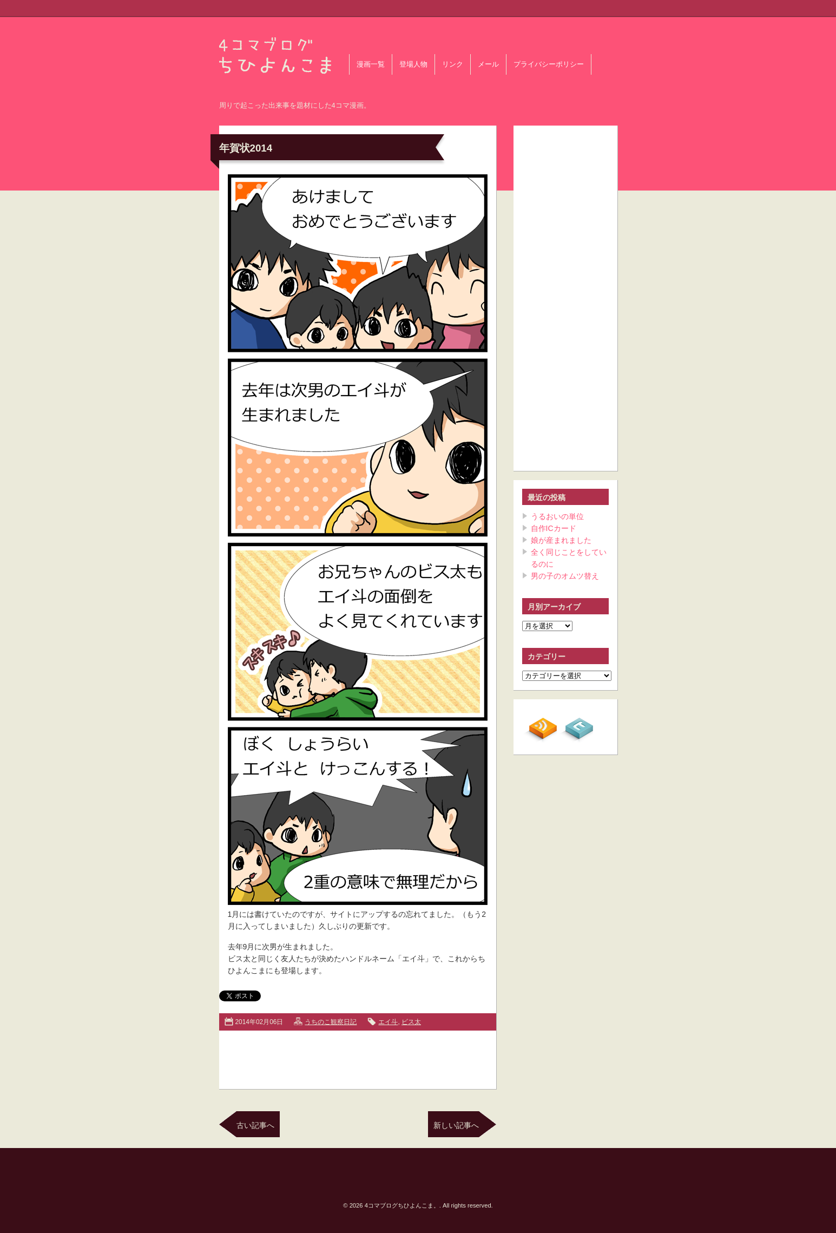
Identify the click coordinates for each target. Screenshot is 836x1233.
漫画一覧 (371, 64)
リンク (452, 64)
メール (488, 64)
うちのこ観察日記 (331, 1022)
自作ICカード (553, 528)
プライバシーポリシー (549, 64)
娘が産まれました (561, 540)
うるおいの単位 (557, 516)
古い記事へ (255, 1125)
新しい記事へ (456, 1125)
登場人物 (413, 64)
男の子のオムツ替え (565, 576)
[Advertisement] (357, 1057)
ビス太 (411, 1022)
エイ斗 (388, 1022)
